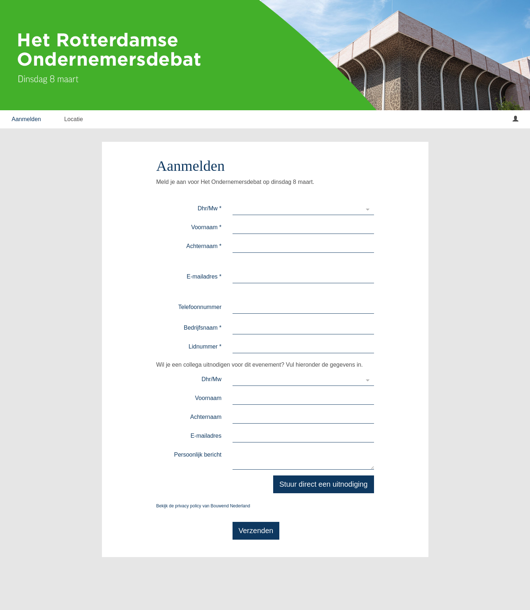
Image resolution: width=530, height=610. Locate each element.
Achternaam (204, 246)
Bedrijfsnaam (202, 328)
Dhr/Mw (210, 208)
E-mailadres (203, 276)
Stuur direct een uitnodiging (323, 484)
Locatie (73, 119)
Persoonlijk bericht (198, 455)
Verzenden (256, 531)
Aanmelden (26, 119)
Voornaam (206, 227)
